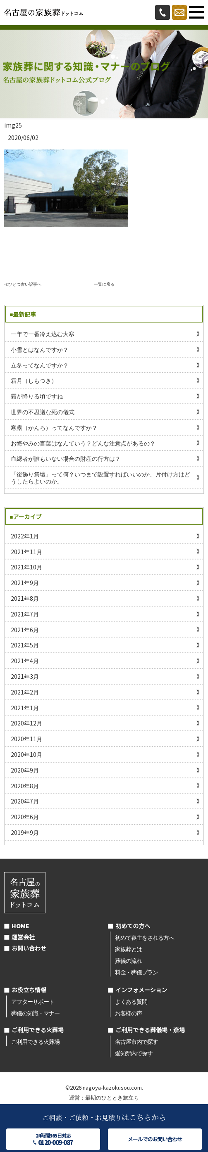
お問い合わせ (29, 948)
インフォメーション (141, 990)
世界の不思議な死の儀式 (42, 412)
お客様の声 (128, 1013)
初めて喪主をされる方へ (144, 937)
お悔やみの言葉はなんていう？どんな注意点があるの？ (83, 443)
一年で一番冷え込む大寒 (42, 333)
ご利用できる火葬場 (38, 1030)
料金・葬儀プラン (136, 972)
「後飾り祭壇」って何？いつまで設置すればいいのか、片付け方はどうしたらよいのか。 (100, 477)
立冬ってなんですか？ (40, 365)
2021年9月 (25, 582)
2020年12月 (26, 723)
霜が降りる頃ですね (37, 396)
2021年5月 (25, 645)
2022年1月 (25, 536)
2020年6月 (25, 817)
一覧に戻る (104, 284)
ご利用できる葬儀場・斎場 (150, 1030)
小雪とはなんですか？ (40, 349)
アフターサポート (32, 1001)
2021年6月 (25, 630)
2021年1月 (25, 708)
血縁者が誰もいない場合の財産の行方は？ (66, 458)
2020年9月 (25, 770)
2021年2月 (25, 692)
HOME (20, 926)
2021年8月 (25, 598)
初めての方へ (132, 926)
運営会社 (23, 937)
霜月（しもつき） (34, 380)
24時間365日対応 (53, 1139)
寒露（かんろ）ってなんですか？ (54, 427)
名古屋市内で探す (136, 1041)
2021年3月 (25, 676)
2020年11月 (26, 739)
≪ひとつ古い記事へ (22, 284)
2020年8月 (25, 786)
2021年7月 (25, 614)
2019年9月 (25, 832)
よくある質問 (131, 1001)
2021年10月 (26, 567)
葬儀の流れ (128, 960)
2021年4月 (25, 661)
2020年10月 (26, 754)
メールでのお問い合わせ (154, 1139)
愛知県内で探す (134, 1053)
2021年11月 (26, 552)
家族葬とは (128, 949)
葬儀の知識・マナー (35, 1013)
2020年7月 (25, 801)
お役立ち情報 (29, 990)
